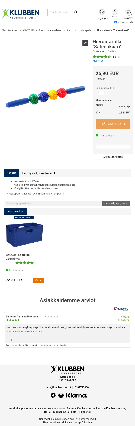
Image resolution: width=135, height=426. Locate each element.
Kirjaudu (115, 12)
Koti (16, 30)
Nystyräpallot (85, 30)
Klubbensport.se (115, 408)
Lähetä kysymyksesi (116, 203)
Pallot (70, 30)
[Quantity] (102, 93)
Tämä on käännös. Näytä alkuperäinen (24, 331)
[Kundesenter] (102, 12)
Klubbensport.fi (86, 408)
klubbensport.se (48, 345)
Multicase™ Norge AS (73, 422)
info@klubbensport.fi (58, 387)
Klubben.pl (85, 412)
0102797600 (82, 387)
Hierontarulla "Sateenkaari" (113, 30)
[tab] (11, 173)
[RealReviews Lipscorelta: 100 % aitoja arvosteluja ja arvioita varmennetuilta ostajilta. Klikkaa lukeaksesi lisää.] (121, 308)
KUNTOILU (28, 30)
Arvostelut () (99, 60)
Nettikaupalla (50, 422)
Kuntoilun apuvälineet (50, 30)
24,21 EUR (124, 112)
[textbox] (53, 203)
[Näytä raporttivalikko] (125, 339)
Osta (113, 124)
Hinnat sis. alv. (123, 22)
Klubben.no (59, 412)
